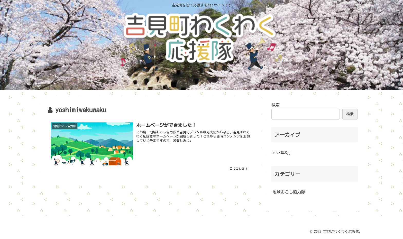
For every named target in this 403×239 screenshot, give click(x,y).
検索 (275, 105)
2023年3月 (281, 153)
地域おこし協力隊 (288, 192)
